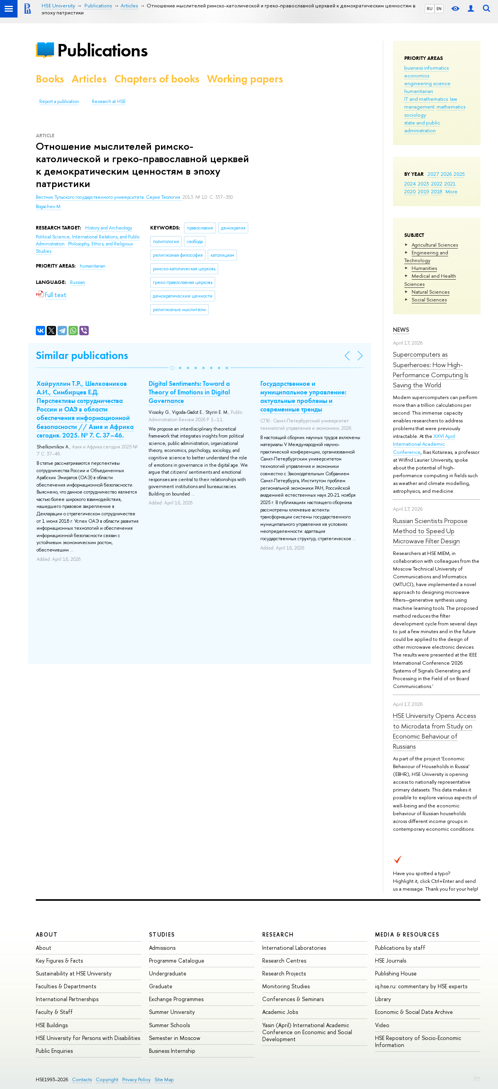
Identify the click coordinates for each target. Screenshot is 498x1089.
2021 (450, 183)
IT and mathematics (426, 98)
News (401, 330)
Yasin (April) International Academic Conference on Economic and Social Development (307, 1032)
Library (383, 999)
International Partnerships (67, 999)
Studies (162, 934)
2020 (410, 191)
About (47, 934)
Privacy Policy (136, 1079)
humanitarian (418, 91)
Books (50, 79)
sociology (415, 114)
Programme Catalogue (176, 960)
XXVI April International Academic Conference (424, 443)
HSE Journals (390, 960)
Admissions (162, 947)
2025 (459, 173)
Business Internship (172, 1050)
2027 (433, 173)
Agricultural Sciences (435, 244)
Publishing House (396, 973)
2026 (446, 173)
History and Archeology (108, 228)
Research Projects (284, 973)
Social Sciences (429, 299)
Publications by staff (400, 947)
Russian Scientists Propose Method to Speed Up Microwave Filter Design (430, 531)
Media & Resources (407, 934)
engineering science (427, 83)
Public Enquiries (54, 1050)
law (453, 98)
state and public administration (422, 126)
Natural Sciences (430, 291)
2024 (410, 183)
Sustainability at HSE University (74, 973)
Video (382, 1025)
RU (430, 8)
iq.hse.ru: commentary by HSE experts (421, 986)
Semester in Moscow (174, 1038)
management (419, 106)
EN (439, 8)
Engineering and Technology (426, 256)
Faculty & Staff (54, 1011)
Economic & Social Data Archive (414, 1011)
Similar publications (82, 355)
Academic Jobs (280, 1011)
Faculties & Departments (66, 986)
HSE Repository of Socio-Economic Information (418, 1041)
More (451, 191)
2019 (423, 191)
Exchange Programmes (176, 999)
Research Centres (284, 960)
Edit (476, 1077)
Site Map (164, 1079)
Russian (77, 282)
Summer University (172, 1011)
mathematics (451, 106)
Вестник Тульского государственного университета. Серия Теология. (109, 197)
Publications (102, 50)
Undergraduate (167, 973)
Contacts (82, 1079)
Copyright (107, 1079)
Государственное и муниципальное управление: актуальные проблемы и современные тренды (303, 396)
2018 (436, 191)
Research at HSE (109, 101)
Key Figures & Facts (59, 960)
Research (278, 934)
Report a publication (59, 101)
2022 (436, 183)
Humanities (424, 267)
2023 (423, 183)
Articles (89, 79)
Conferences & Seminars (293, 999)
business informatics (426, 67)
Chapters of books (156, 79)
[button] (172, 368)
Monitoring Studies (286, 986)
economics (416, 75)
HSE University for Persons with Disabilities (88, 1038)
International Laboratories (294, 947)
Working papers (245, 79)
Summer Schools (169, 1025)
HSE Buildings (52, 1025)
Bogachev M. (48, 206)
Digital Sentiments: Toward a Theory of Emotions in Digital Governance (189, 392)
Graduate (160, 986)
